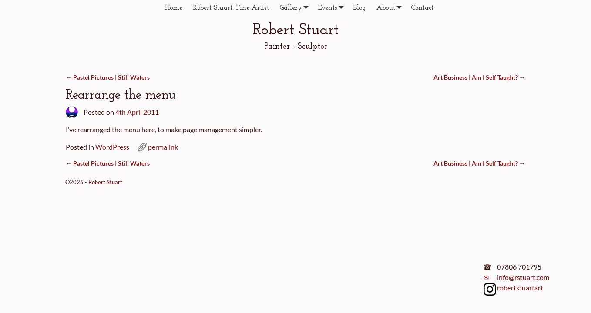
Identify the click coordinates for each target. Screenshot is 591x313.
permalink (163, 147)
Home (173, 7)
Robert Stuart (296, 30)
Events (333, 7)
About (391, 7)
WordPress (112, 147)
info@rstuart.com (523, 277)
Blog (359, 7)
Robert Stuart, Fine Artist (231, 7)
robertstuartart (520, 287)
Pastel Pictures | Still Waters (108, 77)
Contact (422, 7)
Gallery (295, 7)
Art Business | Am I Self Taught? (479, 77)
